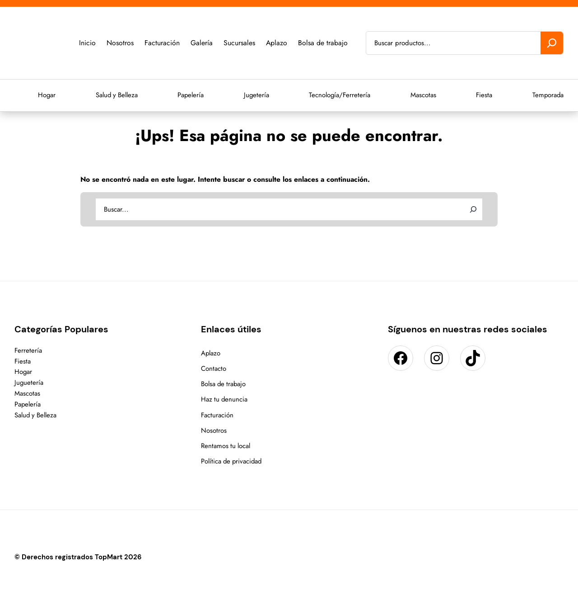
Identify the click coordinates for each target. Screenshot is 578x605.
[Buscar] (552, 43)
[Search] (473, 209)
